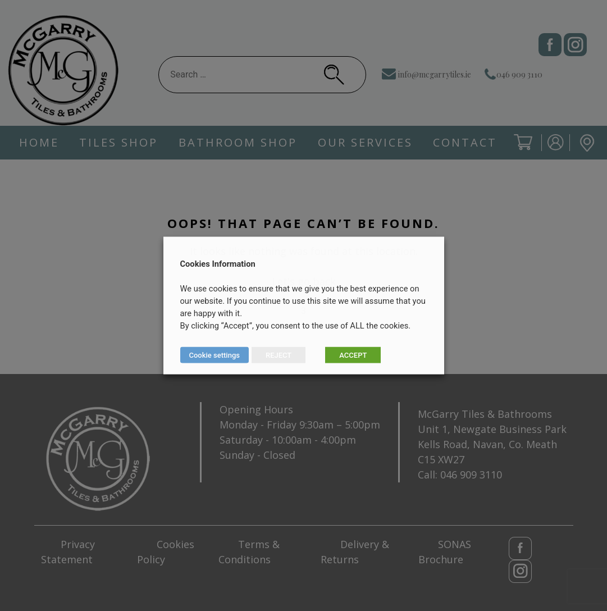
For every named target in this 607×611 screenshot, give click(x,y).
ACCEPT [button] (353, 355)
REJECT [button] (278, 355)
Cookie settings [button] (214, 355)
